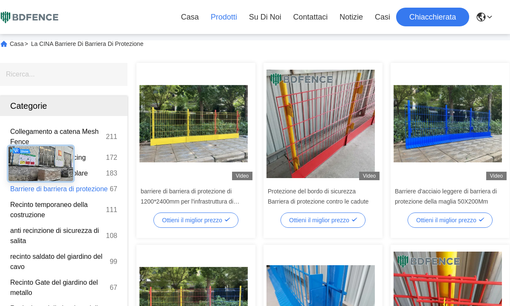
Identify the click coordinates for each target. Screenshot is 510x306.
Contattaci (310, 17)
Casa (190, 17)
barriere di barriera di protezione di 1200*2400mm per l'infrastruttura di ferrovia (187, 201)
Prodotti (224, 17)
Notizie (351, 17)
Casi (382, 17)
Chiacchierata (432, 17)
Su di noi (265, 17)
